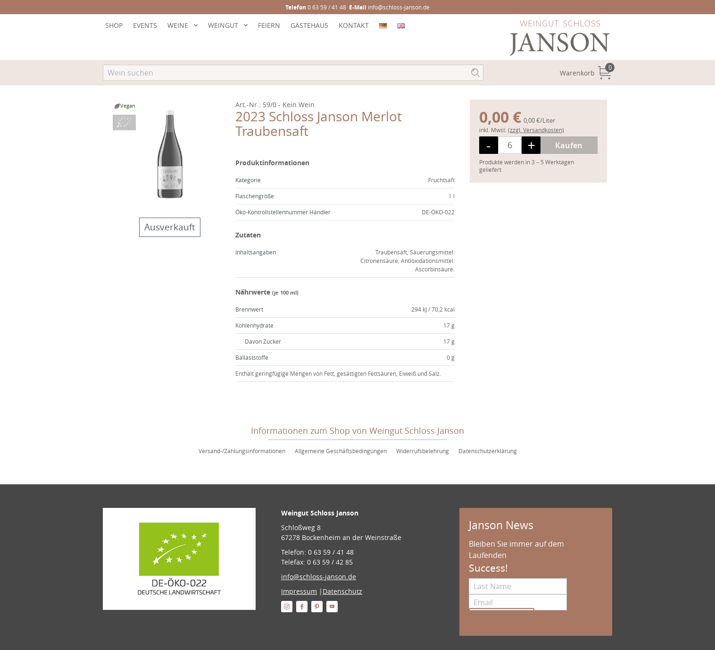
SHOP (114, 25)
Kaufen (568, 145)
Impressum (299, 591)
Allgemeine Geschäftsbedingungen (341, 451)
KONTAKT (354, 25)
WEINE (177, 25)
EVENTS (145, 25)
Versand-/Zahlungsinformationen (242, 451)
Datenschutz (342, 591)
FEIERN (269, 25)
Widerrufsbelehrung (422, 451)
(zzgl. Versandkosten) (536, 130)
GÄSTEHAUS (309, 25)
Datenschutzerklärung (487, 451)
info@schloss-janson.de (318, 576)
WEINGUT (223, 25)
